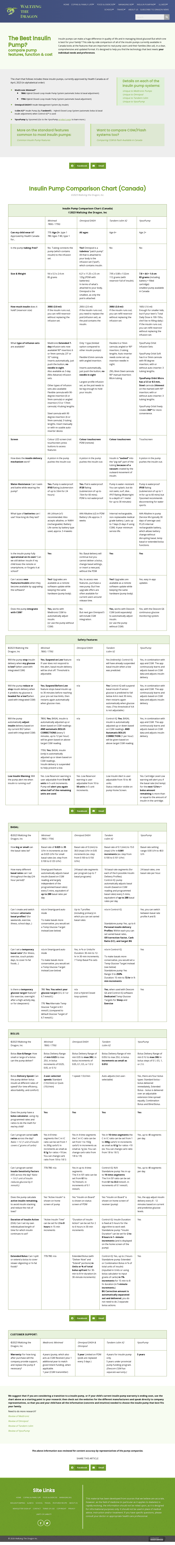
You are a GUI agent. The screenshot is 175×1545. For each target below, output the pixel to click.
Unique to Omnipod (133, 94)
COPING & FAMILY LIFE (32, 1500)
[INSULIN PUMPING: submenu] (154, 4)
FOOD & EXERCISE (50, 1500)
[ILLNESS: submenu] (167, 4)
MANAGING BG (65, 1500)
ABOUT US (73, 1506)
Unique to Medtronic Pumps (137, 90)
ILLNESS (30, 1506)
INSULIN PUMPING (17, 1506)
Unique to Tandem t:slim (135, 97)
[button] (41, 1526)
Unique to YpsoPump (134, 101)
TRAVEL (48, 1506)
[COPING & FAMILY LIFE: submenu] (93, 4)
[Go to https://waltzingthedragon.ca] (25, 11)
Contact (37, 1512)
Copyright (61, 1512)
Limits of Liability (44, 1517)
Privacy (71, 1512)
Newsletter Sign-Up (22, 1512)
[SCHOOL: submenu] (113, 9)
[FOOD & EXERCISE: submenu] (114, 4)
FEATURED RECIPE (60, 1506)
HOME (18, 1500)
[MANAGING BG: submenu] (133, 4)
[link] (66, 4)
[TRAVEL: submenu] (124, 9)
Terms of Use (49, 1512)
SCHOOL (39, 1506)
